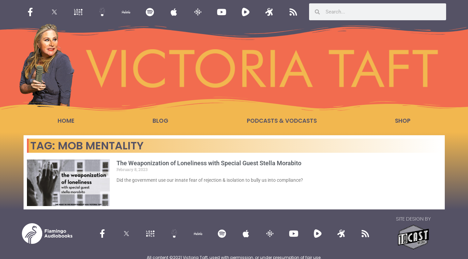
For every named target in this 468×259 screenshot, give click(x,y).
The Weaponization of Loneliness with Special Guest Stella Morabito (208, 163)
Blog (160, 121)
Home (66, 121)
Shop (402, 121)
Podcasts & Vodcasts (282, 121)
